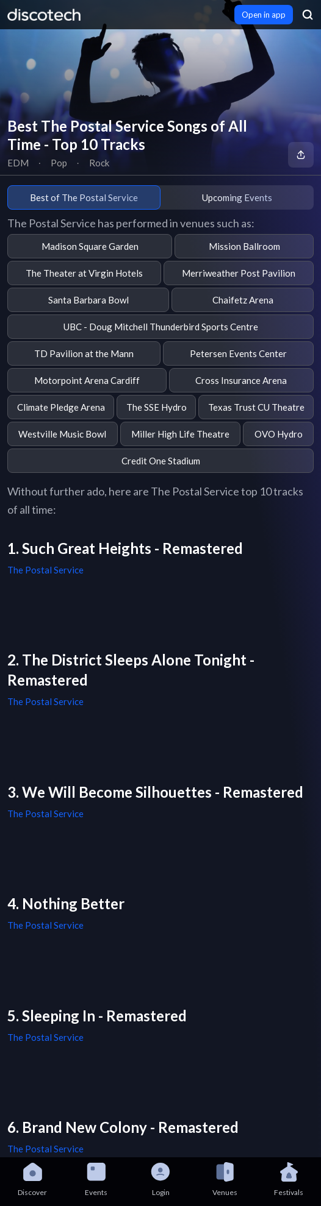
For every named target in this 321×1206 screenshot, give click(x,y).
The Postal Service (45, 569)
